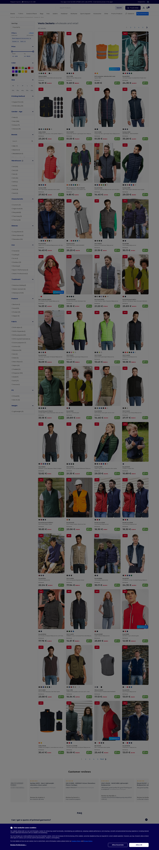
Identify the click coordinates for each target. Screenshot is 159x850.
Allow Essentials (118, 845)
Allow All (139, 845)
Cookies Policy (76, 841)
